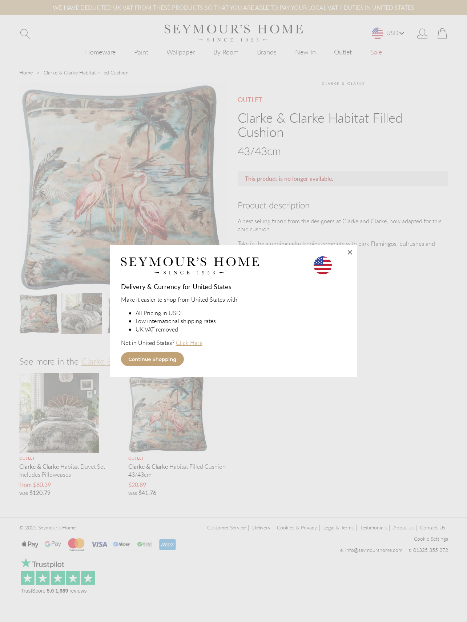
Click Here (190, 342)
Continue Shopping (153, 359)
